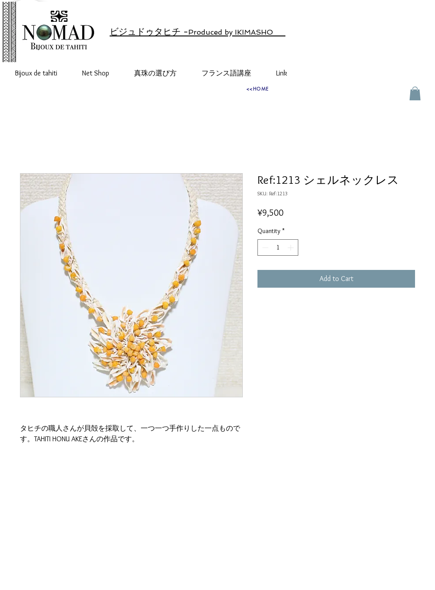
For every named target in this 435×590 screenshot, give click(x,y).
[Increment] (291, 247)
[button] (415, 93)
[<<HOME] (257, 88)
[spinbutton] (278, 247)
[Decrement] (264, 247)
